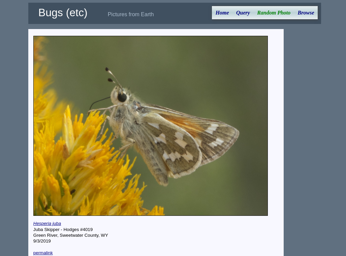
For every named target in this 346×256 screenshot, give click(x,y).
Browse (306, 13)
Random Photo (273, 13)
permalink (43, 252)
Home (222, 13)
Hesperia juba (47, 223)
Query (243, 13)
